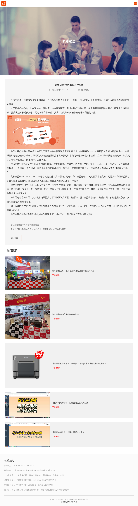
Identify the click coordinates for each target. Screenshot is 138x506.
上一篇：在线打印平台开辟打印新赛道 (23, 225)
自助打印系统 (21, 151)
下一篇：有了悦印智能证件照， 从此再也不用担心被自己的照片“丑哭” (36, 229)
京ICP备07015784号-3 (69, 502)
